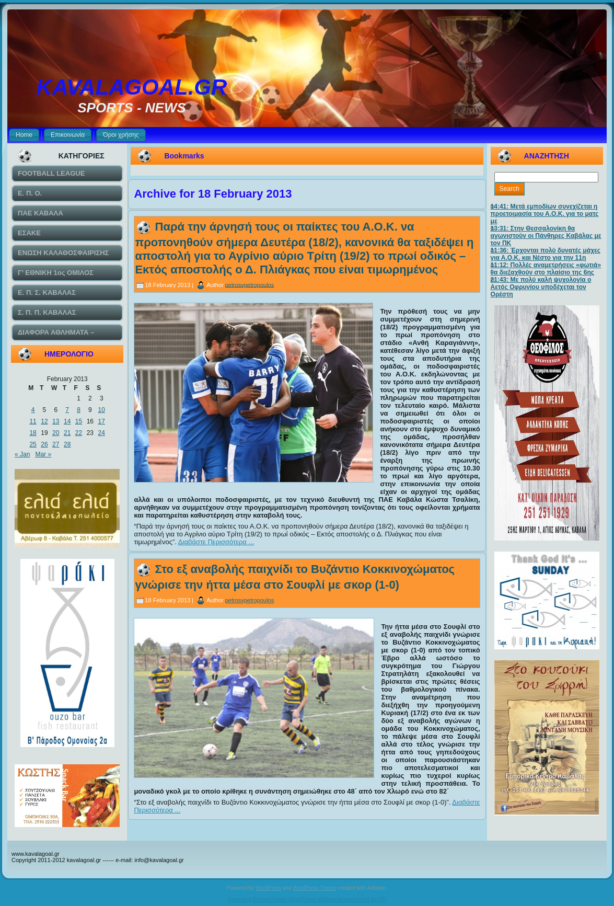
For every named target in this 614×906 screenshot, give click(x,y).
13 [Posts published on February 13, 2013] (55, 421)
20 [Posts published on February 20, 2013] (55, 433)
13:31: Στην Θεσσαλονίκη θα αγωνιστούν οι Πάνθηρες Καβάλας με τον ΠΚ (546, 236)
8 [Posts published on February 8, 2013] (78, 410)
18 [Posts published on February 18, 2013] (32, 433)
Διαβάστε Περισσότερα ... (216, 542)
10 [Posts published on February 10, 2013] (101, 410)
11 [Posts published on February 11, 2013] (32, 421)
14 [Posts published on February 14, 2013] (67, 421)
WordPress (268, 888)
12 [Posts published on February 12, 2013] (44, 421)
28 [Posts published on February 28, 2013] (67, 444)
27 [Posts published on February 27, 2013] (55, 444)
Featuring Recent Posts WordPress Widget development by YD (307, 899)
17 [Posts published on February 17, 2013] (101, 421)
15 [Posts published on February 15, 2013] (78, 421)
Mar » (43, 454)
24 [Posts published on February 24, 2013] (101, 433)
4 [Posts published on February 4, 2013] (33, 410)
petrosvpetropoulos (249, 284)
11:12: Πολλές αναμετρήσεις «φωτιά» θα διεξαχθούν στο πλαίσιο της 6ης (546, 268)
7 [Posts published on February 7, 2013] (67, 410)
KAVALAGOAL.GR (132, 87)
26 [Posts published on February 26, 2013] (44, 444)
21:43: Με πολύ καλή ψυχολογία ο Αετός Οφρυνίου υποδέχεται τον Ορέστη (541, 287)
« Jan (22, 454)
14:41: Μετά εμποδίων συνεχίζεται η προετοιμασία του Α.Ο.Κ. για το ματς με (545, 214)
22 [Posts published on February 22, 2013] (78, 433)
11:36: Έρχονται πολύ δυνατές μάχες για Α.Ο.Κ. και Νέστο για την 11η (545, 254)
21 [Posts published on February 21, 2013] (67, 433)
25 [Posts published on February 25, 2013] (32, 444)
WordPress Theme (314, 888)
